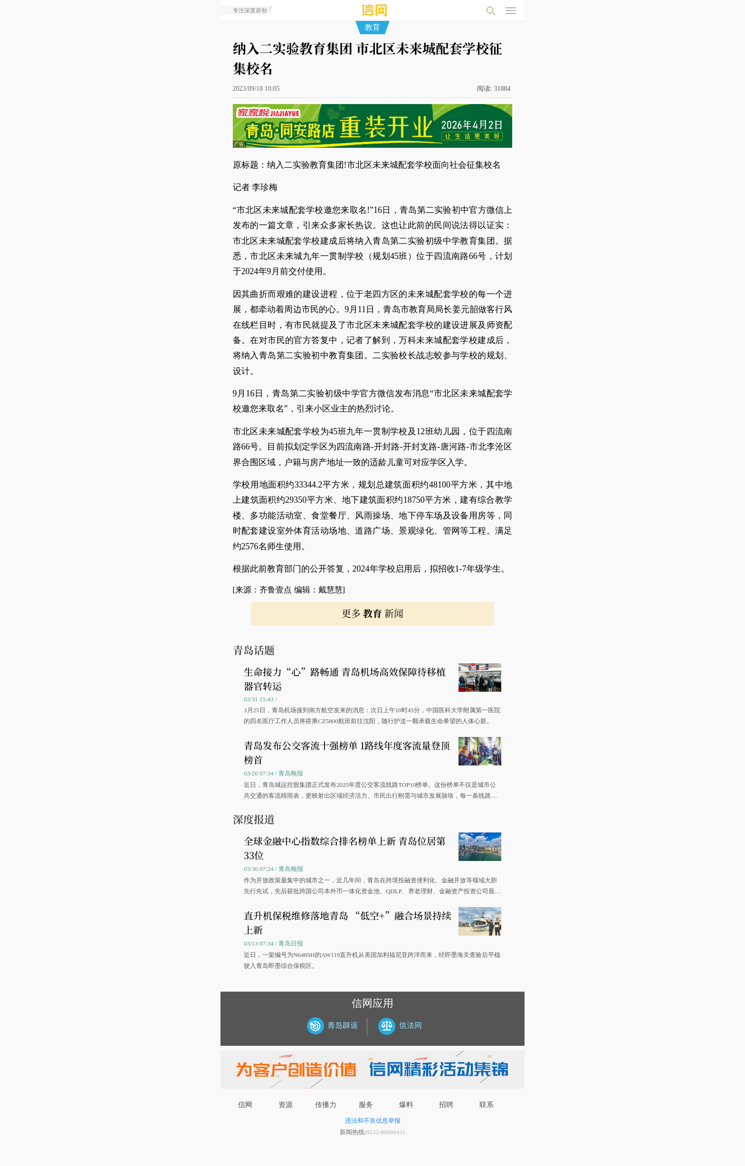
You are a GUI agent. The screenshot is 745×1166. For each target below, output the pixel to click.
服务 (366, 1105)
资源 (285, 1105)
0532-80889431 (385, 1132)
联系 (486, 1105)
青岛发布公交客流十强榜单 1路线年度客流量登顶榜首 (347, 752)
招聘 (446, 1105)
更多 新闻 (372, 613)
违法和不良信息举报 (373, 1120)
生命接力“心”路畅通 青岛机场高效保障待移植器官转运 (345, 679)
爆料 (406, 1105)
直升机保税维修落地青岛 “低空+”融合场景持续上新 (347, 922)
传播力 (325, 1105)
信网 (245, 1105)
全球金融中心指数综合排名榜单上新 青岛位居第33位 (345, 848)
